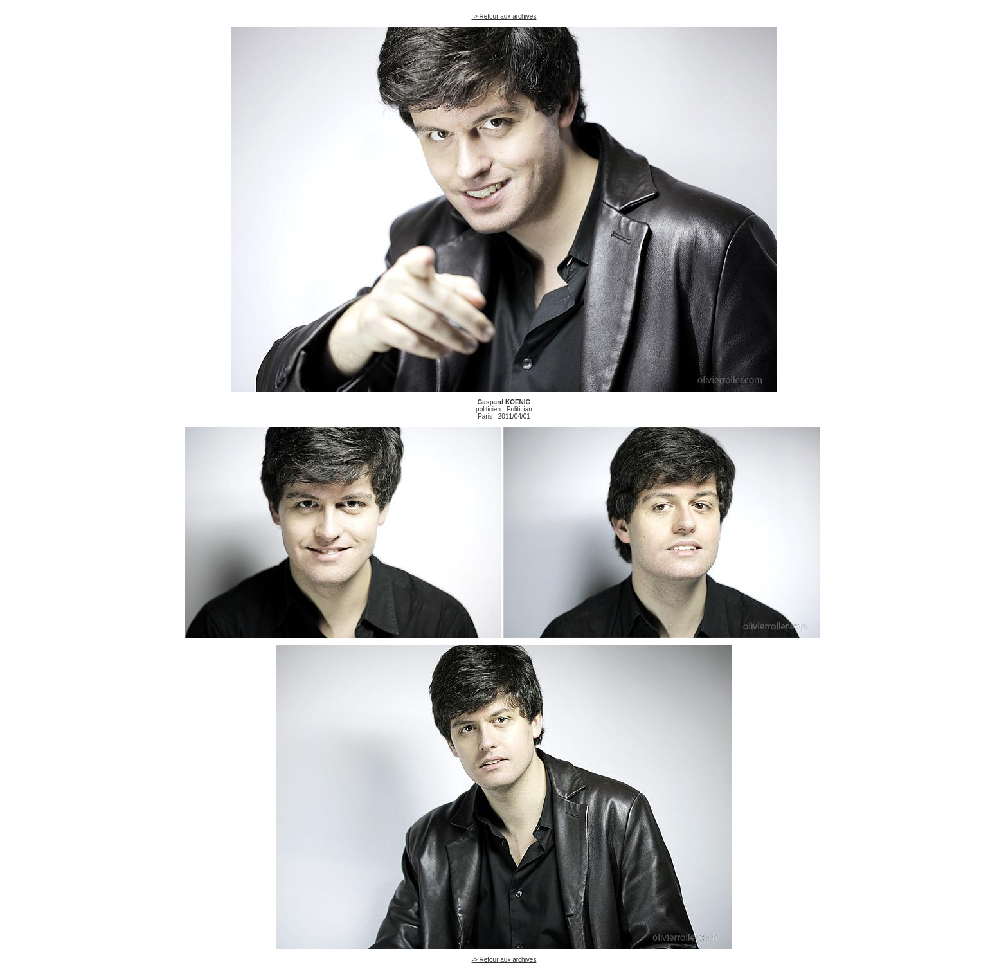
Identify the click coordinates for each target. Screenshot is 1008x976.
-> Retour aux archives (504, 16)
